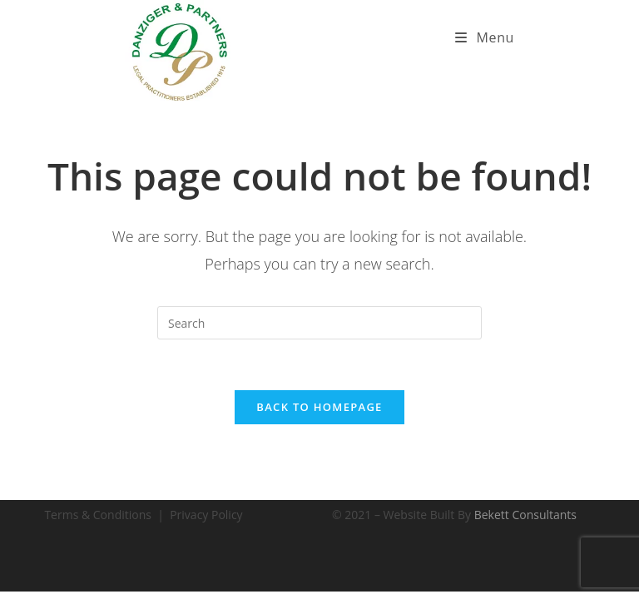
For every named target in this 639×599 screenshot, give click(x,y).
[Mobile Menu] (484, 37)
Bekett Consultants (525, 514)
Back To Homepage (319, 406)
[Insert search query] (319, 322)
